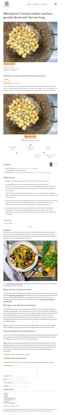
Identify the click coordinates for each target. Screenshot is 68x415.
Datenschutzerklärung (9, 404)
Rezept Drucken (30, 136)
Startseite (6, 394)
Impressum (6, 402)
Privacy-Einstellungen (9, 401)
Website (5, 387)
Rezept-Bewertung (7, 365)
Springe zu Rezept (9, 63)
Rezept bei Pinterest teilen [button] (30, 140)
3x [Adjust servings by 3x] (56, 164)
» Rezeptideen (35, 4)
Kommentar (7, 377)
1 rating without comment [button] (23, 354)
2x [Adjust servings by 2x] (53, 164)
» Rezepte (29, 4)
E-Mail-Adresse (8, 384)
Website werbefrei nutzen (10, 399)
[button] (4, 83)
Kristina (11, 67)
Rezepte (6, 396)
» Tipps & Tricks (43, 4)
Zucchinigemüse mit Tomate (14, 283)
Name (5, 381)
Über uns (6, 398)
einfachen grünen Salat (15, 295)
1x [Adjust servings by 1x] (51, 164)
